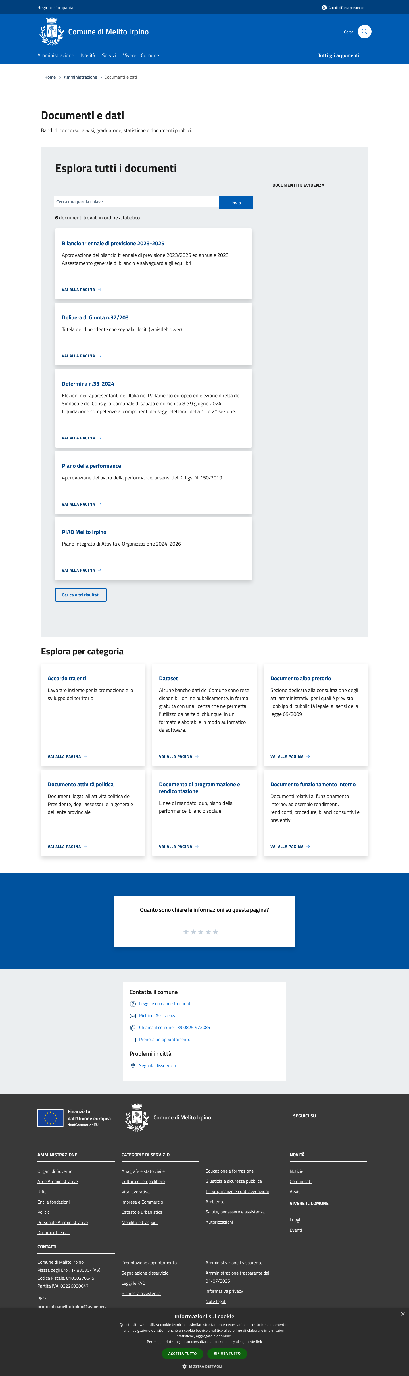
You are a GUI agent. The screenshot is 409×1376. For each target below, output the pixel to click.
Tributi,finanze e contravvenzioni (237, 1191)
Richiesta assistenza (141, 1293)
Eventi (296, 1230)
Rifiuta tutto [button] (227, 1353)
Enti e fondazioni (53, 1201)
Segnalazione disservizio (145, 1272)
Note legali (216, 1301)
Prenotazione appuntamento (149, 1262)
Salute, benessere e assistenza (235, 1211)
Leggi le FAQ (133, 1283)
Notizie (296, 1171)
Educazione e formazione (230, 1170)
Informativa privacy (224, 1291)
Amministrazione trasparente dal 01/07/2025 (237, 1276)
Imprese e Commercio (142, 1201)
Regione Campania (55, 7)
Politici (44, 1212)
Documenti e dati (53, 1232)
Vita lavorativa (136, 1191)
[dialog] (204, 1342)
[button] (204, 1366)
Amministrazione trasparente (234, 1262)
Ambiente (215, 1201)
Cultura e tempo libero (143, 1181)
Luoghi (296, 1219)
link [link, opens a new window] (259, 1341)
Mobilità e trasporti (140, 1222)
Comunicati (301, 1181)
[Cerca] (365, 31)
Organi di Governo (54, 1171)
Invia (236, 202)
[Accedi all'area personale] (343, 7)
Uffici (42, 1191)
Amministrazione (80, 77)
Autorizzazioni (219, 1222)
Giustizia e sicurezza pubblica (234, 1181)
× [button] (402, 1314)
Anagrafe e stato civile (143, 1171)
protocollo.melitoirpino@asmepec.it (73, 1306)
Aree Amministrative (57, 1181)
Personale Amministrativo (62, 1222)
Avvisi (295, 1191)
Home (50, 77)
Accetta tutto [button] (182, 1353)
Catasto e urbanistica (142, 1212)
